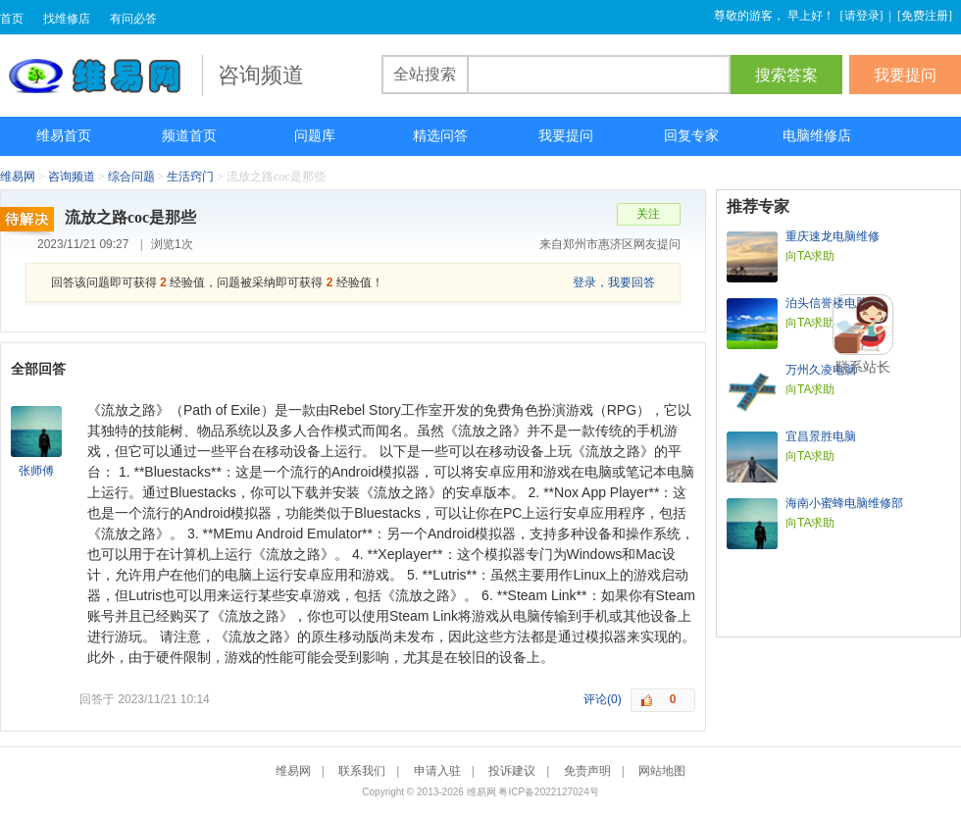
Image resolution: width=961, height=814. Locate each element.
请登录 (862, 16)
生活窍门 (190, 176)
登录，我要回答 (614, 282)
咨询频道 (71, 176)
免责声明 (587, 771)
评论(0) (602, 699)
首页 (12, 18)
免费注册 (924, 16)
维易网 (101, 75)
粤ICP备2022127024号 (548, 792)
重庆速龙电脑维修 (832, 236)
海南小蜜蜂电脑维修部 (844, 503)
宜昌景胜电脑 (820, 436)
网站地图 (661, 771)
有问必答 (133, 18)
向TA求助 (810, 256)
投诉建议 (511, 771)
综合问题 (131, 176)
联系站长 (862, 367)
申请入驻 (437, 771)
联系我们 (361, 771)
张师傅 (36, 471)
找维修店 (66, 18)
